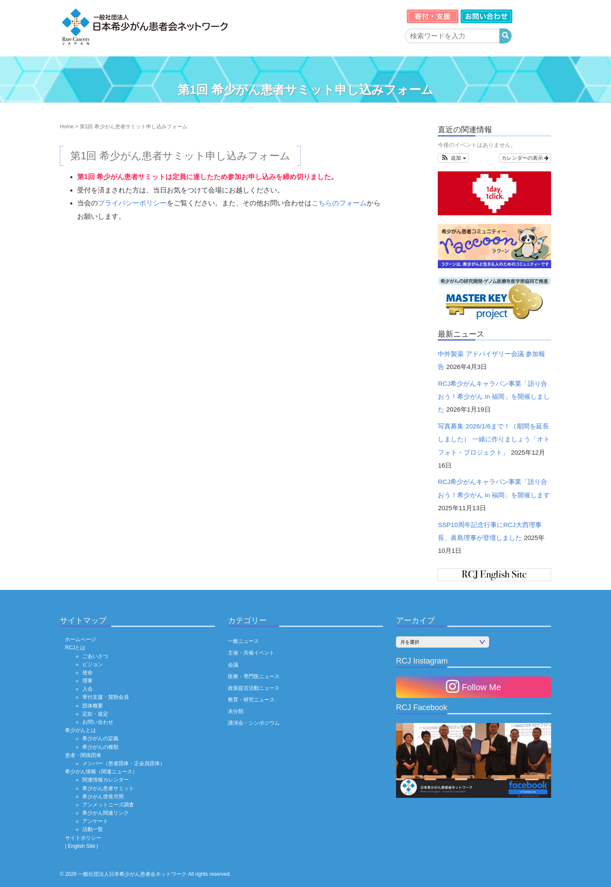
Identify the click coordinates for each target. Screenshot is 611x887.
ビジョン (92, 664)
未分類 (235, 711)
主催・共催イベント (251, 653)
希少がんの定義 (100, 738)
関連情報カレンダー (105, 780)
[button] (453, 158)
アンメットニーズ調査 (108, 805)
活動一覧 (92, 829)
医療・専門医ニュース (254, 676)
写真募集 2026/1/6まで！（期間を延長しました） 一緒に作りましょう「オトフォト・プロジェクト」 (493, 439)
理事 (87, 681)
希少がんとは (80, 730)
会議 (233, 665)
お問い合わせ (97, 722)
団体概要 (92, 706)
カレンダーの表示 (525, 158)
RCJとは (75, 648)
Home (67, 127)
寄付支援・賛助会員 (105, 697)
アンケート (95, 821)
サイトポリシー (83, 838)
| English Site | (81, 846)
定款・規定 (95, 714)
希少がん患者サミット (108, 788)
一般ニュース (243, 641)
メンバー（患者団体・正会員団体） (123, 763)
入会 (87, 689)
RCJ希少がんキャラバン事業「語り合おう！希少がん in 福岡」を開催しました (494, 396)
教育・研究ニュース (251, 700)
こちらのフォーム (339, 203)
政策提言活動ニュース (254, 688)
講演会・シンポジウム (254, 723)
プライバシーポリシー (132, 203)
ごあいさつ (95, 656)
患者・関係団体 (83, 755)
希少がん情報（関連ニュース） (101, 772)
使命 (87, 673)
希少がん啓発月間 (103, 797)
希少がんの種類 (100, 747)
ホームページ (80, 639)
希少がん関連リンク (105, 813)
